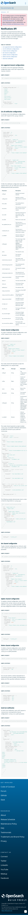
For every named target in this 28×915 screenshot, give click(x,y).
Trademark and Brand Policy (12, 838)
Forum (3, 792)
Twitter (3, 862)
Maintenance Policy (9, 825)
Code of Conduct (8, 788)
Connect (4, 857)
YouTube (4, 870)
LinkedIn (4, 866)
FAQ (2, 829)
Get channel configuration (9, 52)
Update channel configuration (10, 54)
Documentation (7, 8)
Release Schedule (8, 820)
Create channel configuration (10, 51)
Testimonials (6, 833)
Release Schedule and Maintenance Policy (13, 24)
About (3, 816)
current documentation (8, 20)
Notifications (3, 12)
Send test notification (8, 58)
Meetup (4, 875)
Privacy (4, 842)
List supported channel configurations (12, 47)
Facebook (5, 879)
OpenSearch (9, 3)
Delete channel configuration (10, 56)
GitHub (4, 796)
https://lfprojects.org (6, 912)
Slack (3, 801)
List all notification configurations (11, 49)
